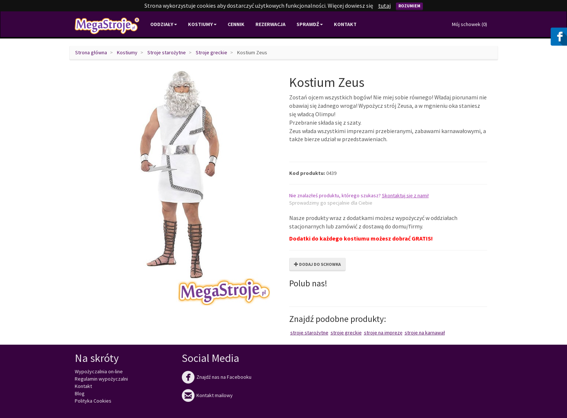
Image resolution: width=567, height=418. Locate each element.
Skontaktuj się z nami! (405, 195)
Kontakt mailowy (207, 395)
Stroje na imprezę (383, 332)
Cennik (236, 24)
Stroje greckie (211, 52)
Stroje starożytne (166, 52)
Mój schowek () (469, 24)
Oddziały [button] (163, 24)
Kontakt (345, 24)
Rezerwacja (270, 24)
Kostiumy (127, 52)
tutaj (384, 5)
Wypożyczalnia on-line (99, 371)
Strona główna (91, 52)
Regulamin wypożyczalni (101, 378)
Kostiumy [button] (202, 24)
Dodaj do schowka (317, 264)
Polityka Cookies (93, 400)
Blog (80, 393)
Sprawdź (310, 24)
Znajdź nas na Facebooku (216, 377)
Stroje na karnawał (425, 332)
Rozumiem (409, 5)
